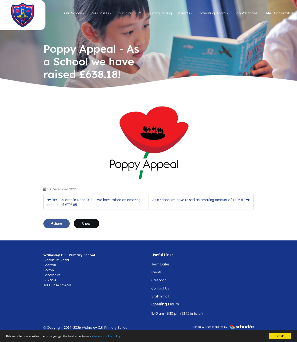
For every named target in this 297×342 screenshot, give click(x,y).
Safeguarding (161, 13)
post (86, 223)
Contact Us (160, 288)
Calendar (158, 280)
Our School (73, 13)
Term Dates (160, 264)
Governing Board (212, 13)
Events (156, 272)
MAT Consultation (280, 13)
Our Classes (100, 13)
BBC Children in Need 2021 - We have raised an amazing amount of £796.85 (94, 202)
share (56, 223)
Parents (184, 13)
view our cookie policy (105, 336)
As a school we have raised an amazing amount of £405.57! (201, 200)
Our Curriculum (129, 13)
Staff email (160, 296)
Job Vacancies (245, 13)
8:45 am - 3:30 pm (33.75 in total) (177, 313)
